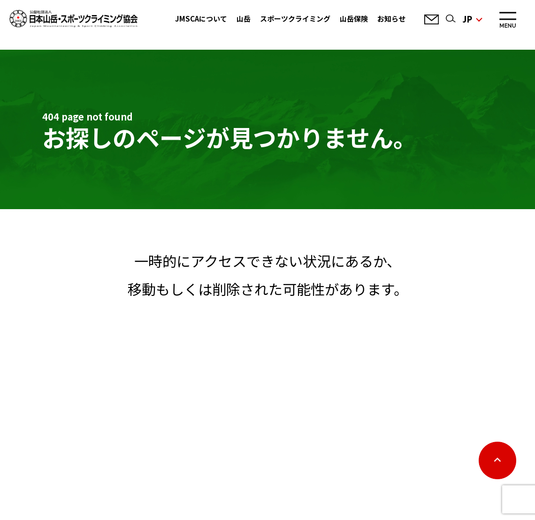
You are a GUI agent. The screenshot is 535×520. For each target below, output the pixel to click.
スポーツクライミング (295, 18)
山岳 (244, 18)
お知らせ (391, 18)
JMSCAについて (201, 18)
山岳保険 (354, 18)
